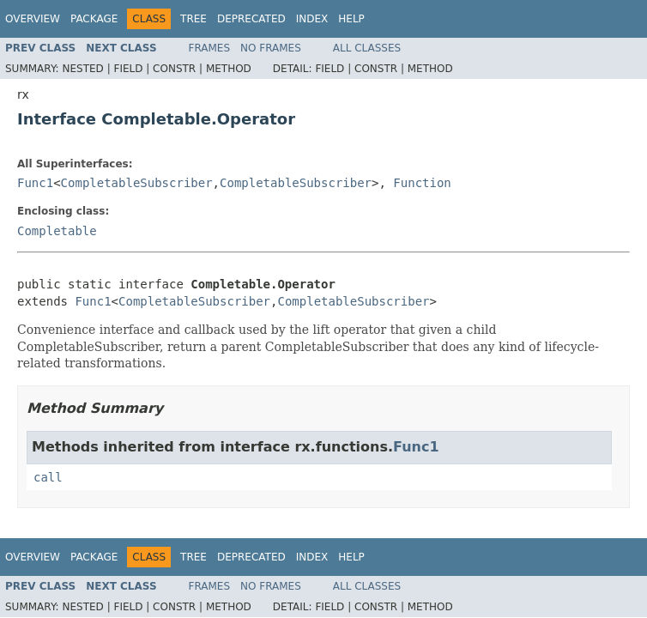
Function (421, 183)
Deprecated (251, 19)
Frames (210, 48)
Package (94, 19)
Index (312, 19)
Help (351, 19)
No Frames (270, 48)
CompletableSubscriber (137, 183)
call (48, 477)
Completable (57, 231)
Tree (193, 19)
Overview (32, 19)
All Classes (367, 48)
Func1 (35, 183)
